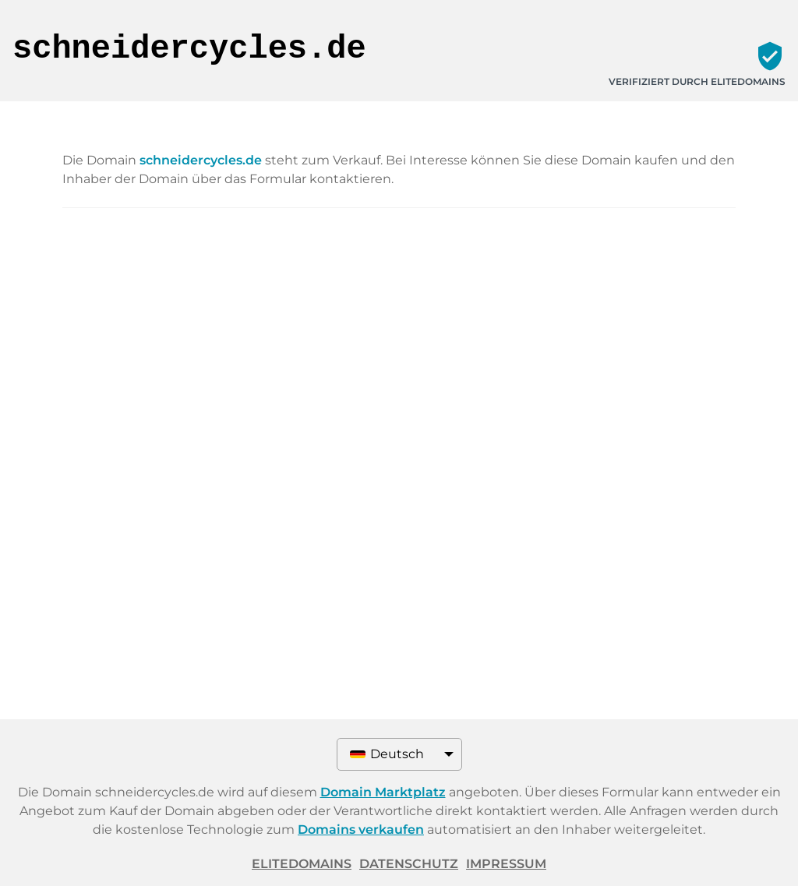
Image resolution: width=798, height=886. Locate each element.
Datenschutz (408, 863)
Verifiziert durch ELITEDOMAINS (697, 81)
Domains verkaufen (361, 829)
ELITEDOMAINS (301, 863)
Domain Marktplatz (383, 792)
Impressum (506, 863)
